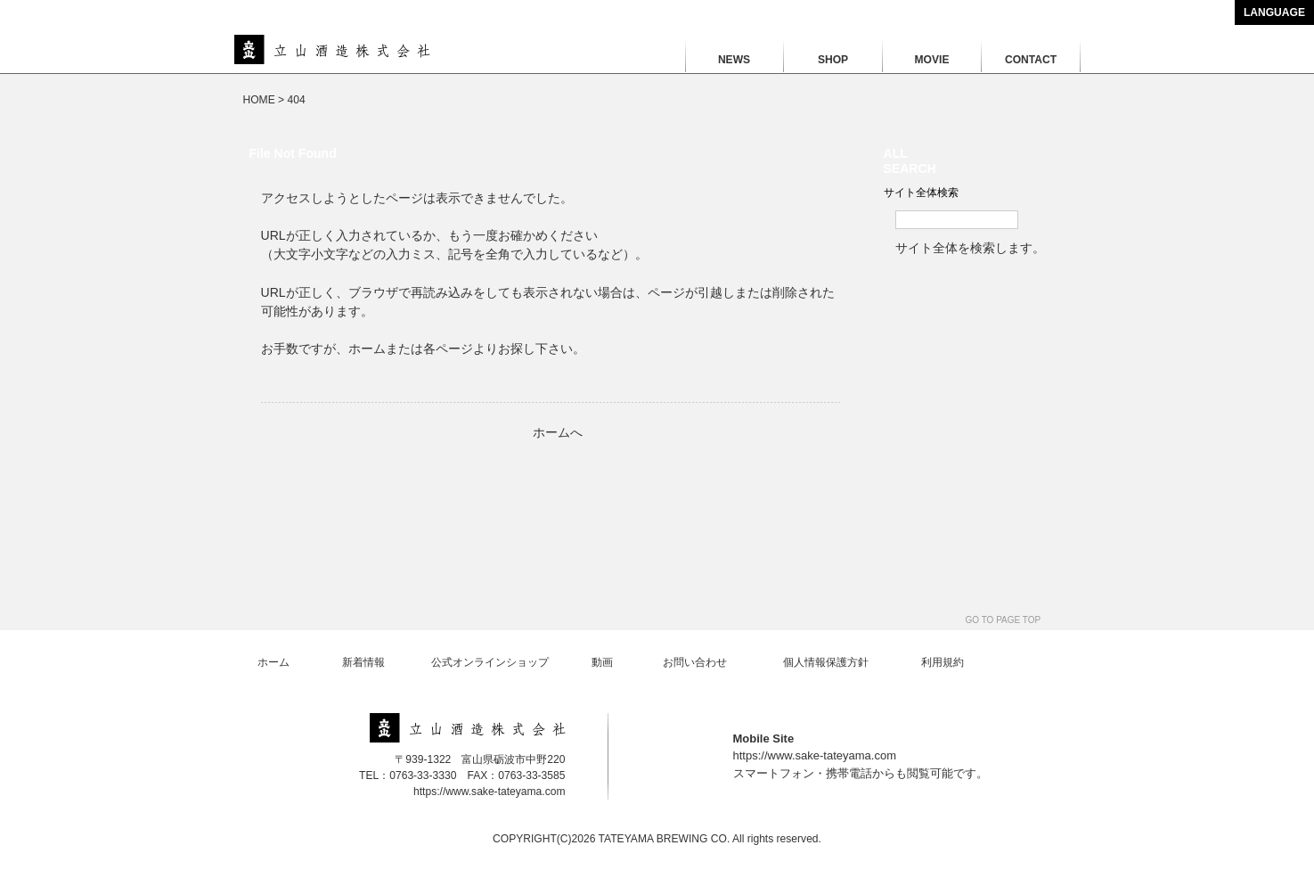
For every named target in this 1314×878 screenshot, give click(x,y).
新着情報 (363, 662)
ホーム (273, 662)
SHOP (833, 59)
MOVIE (932, 59)
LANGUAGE (1274, 12)
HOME (259, 100)
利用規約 (942, 662)
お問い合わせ (695, 662)
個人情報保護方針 (826, 662)
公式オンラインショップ (490, 662)
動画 (602, 662)
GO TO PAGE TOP (1003, 620)
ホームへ (558, 432)
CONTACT (1031, 59)
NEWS (734, 59)
